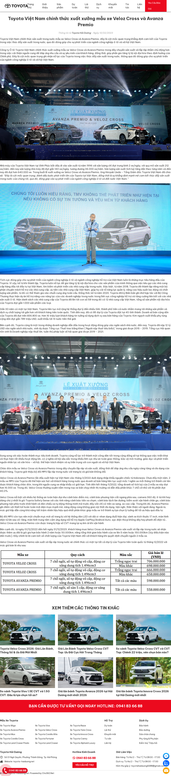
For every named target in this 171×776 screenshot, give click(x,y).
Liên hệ (107, 743)
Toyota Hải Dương (81, 32)
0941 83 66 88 (129, 706)
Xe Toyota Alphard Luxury (82, 743)
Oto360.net (48, 773)
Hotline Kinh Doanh (83, 752)
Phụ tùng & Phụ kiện (148, 738)
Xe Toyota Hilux (7, 734)
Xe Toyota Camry (78, 738)
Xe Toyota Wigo (8, 725)
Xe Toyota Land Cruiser (46, 743)
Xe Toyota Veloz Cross (46, 730)
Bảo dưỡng (144, 730)
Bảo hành (143, 725)
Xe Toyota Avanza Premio (12, 730)
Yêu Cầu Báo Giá (154, 6)
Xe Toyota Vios (42, 725)
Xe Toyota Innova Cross (81, 734)
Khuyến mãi (110, 734)
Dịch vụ (143, 720)
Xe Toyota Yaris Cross (80, 730)
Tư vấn (107, 738)
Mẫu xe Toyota (9, 720)
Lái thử (107, 730)
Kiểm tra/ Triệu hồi (148, 743)
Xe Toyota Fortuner (44, 738)
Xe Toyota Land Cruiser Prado (14, 743)
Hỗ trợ (108, 720)
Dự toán (108, 725)
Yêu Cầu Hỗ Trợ (84, 765)
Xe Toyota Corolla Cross (12, 738)
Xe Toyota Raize (78, 725)
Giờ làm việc (124, 752)
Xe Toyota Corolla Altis (46, 734)
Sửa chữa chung (147, 734)
